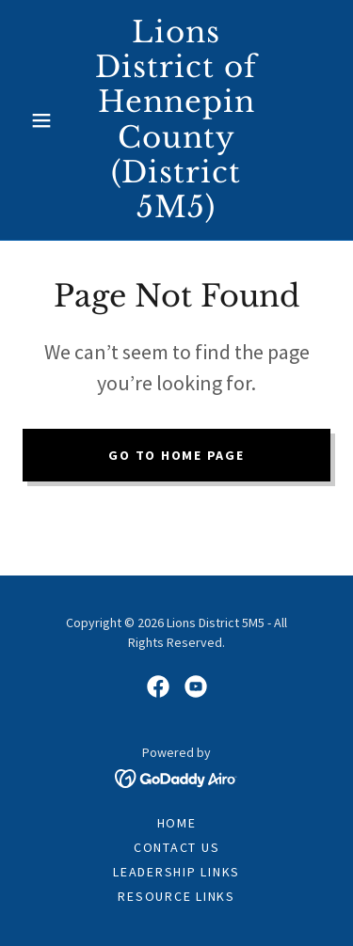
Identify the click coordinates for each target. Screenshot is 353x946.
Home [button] (177, 822)
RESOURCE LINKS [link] (176, 896)
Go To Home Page (176, 455)
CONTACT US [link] (177, 847)
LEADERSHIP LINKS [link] (176, 871)
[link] (176, 120)
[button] (46, 120)
